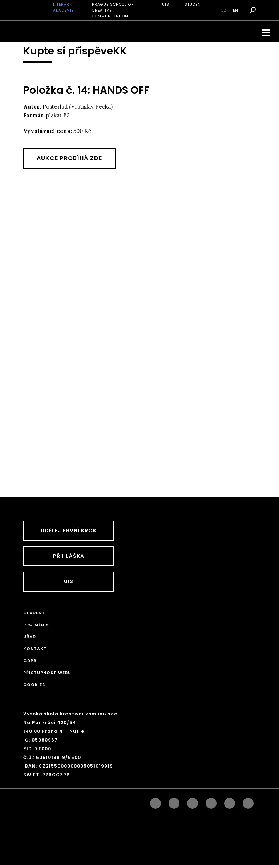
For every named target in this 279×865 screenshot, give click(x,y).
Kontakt (35, 648)
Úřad (29, 636)
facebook (155, 801)
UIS (165, 4)
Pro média (36, 625)
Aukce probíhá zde (69, 158)
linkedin (192, 801)
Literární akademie (63, 7)
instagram (174, 801)
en (235, 10)
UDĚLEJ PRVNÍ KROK (69, 530)
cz (223, 10)
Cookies (34, 684)
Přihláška (68, 556)
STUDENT (194, 4)
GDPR (29, 660)
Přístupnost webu (47, 672)
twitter (248, 801)
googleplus (211, 801)
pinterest (229, 801)
